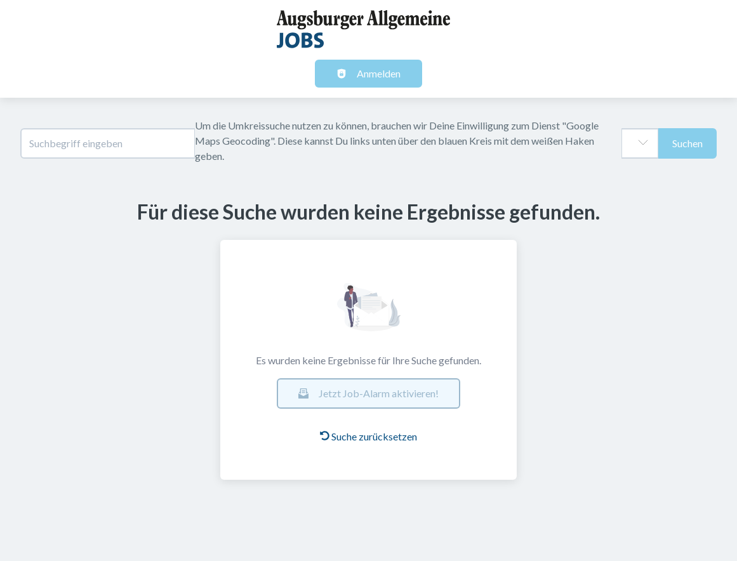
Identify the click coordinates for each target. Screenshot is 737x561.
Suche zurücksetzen (368, 436)
